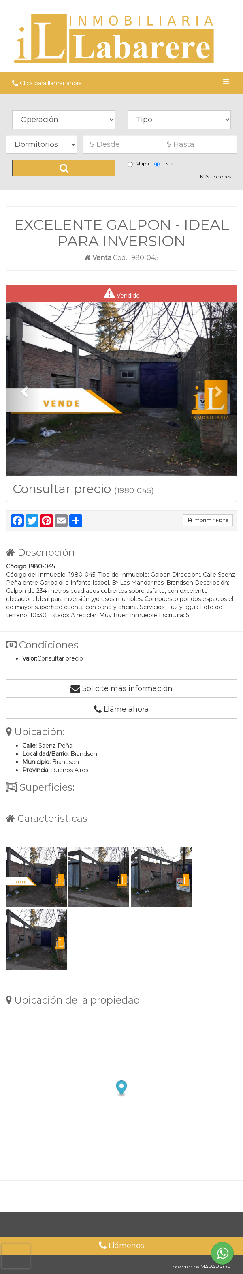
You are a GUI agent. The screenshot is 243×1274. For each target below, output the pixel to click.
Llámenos (121, 1245)
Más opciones (215, 177)
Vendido (122, 293)
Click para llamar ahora (47, 83)
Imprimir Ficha (208, 520)
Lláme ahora (121, 709)
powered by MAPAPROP (202, 1266)
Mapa (138, 164)
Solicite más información (121, 688)
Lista (163, 164)
